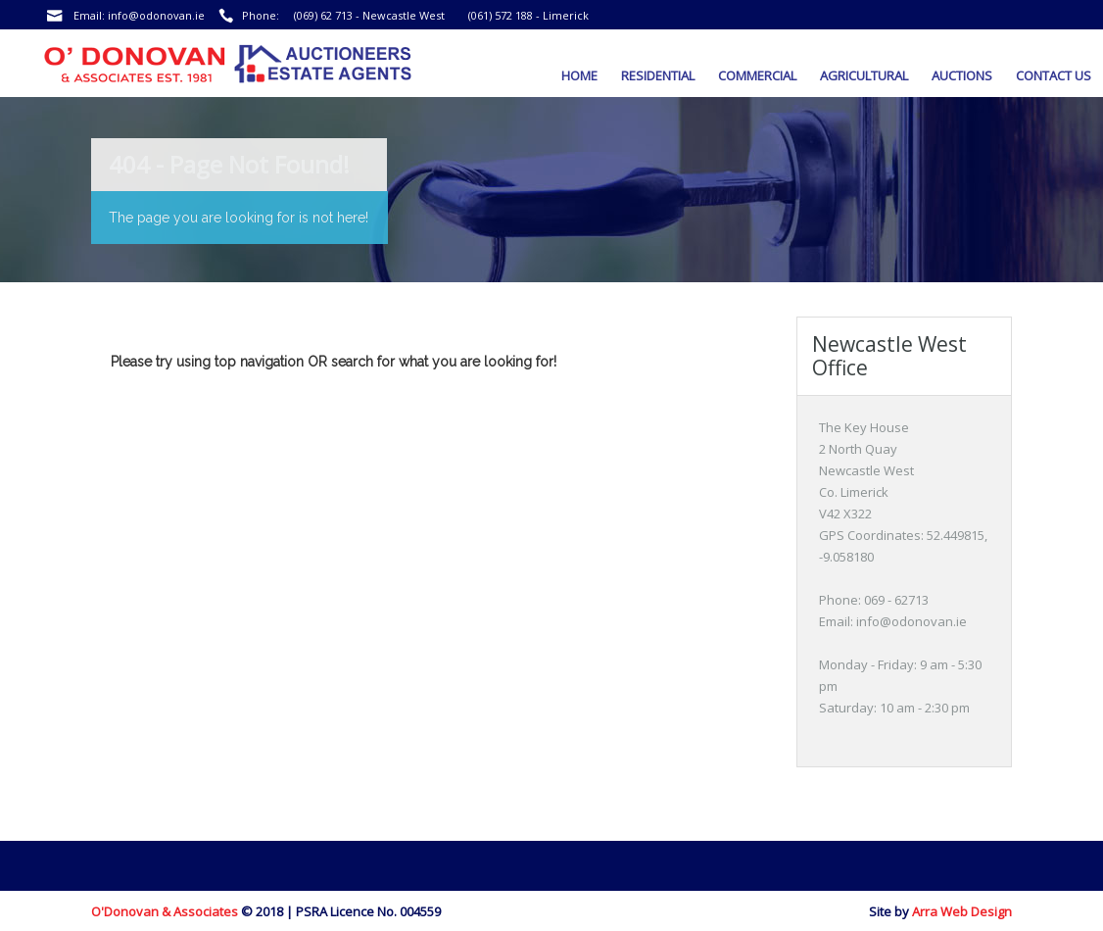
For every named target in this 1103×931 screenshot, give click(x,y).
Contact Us (1053, 75)
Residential (658, 75)
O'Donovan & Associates (164, 911)
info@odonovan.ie (156, 15)
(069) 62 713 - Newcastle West (369, 15)
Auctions (962, 75)
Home (579, 75)
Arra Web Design (962, 911)
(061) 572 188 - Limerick (528, 15)
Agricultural (864, 75)
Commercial (757, 75)
